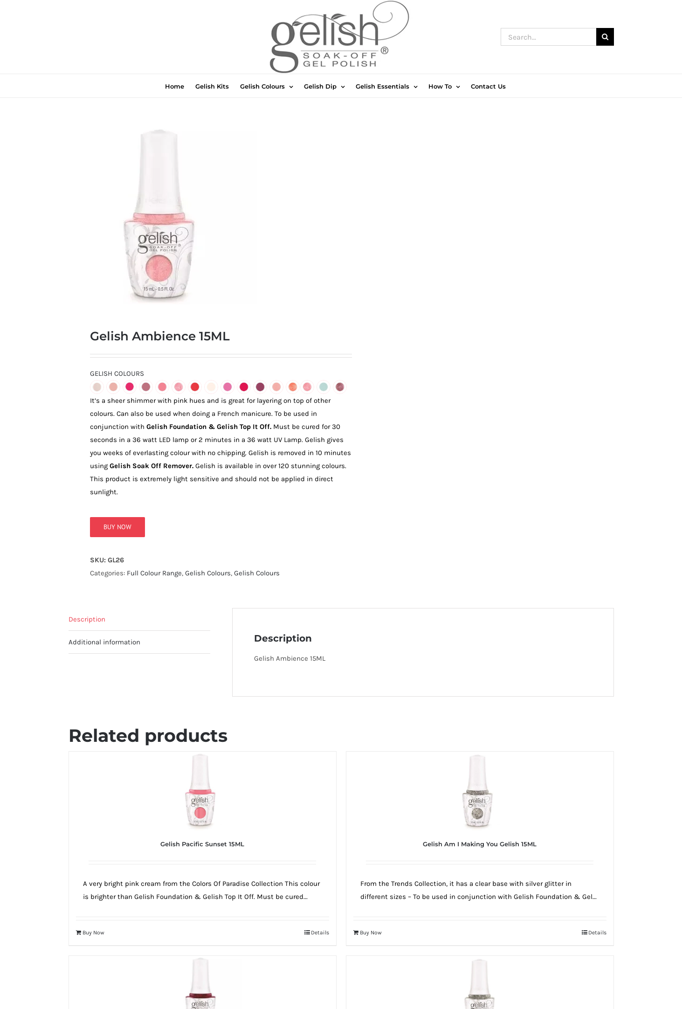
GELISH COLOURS (117, 377)
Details (320, 936)
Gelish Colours (208, 576)
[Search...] (548, 37)
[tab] (139, 622)
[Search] (605, 37)
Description (87, 622)
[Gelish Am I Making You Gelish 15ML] (479, 794)
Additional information (104, 645)
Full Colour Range (154, 576)
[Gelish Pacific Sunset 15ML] (202, 794)
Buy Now (117, 530)
